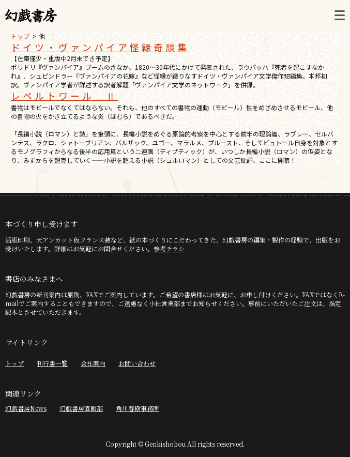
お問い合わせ (137, 363)
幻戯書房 (31, 15)
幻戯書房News (26, 408)
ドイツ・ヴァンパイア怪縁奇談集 (100, 47)
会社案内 (93, 363)
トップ (20, 36)
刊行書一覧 (52, 363)
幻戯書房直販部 (81, 408)
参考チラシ (169, 248)
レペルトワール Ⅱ (64, 95)
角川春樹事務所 (137, 408)
